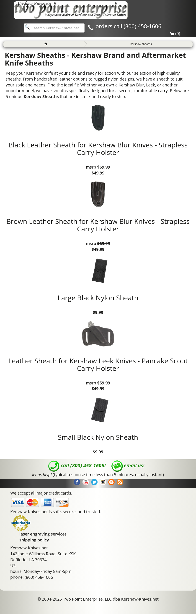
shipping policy (34, 540)
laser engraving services (43, 534)
